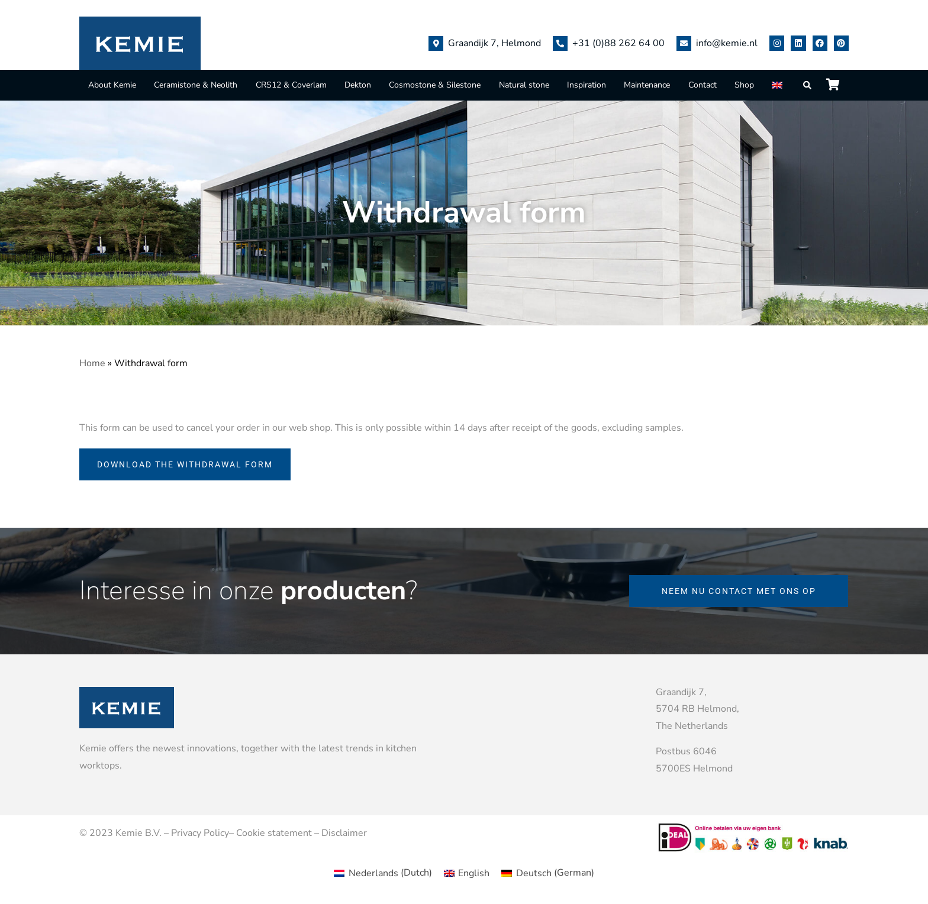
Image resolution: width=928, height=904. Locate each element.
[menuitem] (778, 85)
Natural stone (524, 85)
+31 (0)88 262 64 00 (618, 43)
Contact (702, 85)
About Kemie (112, 85)
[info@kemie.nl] (683, 43)
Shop (744, 85)
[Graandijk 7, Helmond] (435, 43)
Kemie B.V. (138, 833)
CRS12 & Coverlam (291, 85)
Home (92, 363)
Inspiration (586, 85)
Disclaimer (344, 833)
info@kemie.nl (727, 43)
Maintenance (647, 85)
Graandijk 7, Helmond (494, 43)
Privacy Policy (200, 833)
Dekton (357, 85)
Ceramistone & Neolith (195, 85)
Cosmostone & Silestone (435, 85)
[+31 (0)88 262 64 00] (560, 43)
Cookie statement (274, 833)
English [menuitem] (473, 873)
